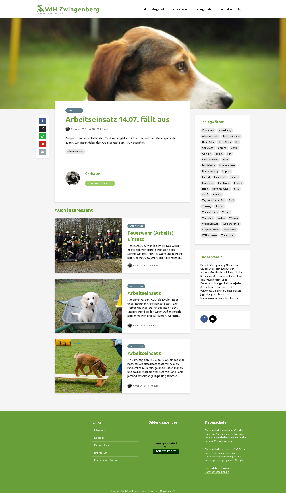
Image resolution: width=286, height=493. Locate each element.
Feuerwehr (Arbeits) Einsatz (150, 236)
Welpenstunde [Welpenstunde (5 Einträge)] (231, 223)
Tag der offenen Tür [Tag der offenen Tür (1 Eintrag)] (213, 200)
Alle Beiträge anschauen (100, 183)
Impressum (100, 446)
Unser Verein (178, 9)
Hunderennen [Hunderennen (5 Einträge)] (227, 165)
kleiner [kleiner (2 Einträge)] (234, 177)
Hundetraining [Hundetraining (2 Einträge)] (210, 171)
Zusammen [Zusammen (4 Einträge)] (227, 235)
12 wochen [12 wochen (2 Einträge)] (208, 130)
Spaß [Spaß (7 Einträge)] (205, 194)
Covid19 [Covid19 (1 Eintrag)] (206, 153)
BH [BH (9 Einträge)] (237, 142)
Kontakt (99, 431)
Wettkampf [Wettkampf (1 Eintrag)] (230, 229)
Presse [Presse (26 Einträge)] (238, 183)
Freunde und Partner (106, 454)
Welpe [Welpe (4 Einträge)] (221, 218)
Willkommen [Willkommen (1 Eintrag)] (209, 235)
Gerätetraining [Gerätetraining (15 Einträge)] (210, 159)
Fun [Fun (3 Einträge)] (229, 153)
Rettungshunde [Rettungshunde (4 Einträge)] (221, 188)
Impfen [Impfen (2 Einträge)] (226, 171)
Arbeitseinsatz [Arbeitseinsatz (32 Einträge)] (210, 136)
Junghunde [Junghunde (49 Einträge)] (220, 177)
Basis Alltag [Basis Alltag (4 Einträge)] (225, 142)
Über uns (99, 424)
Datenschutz (101, 439)
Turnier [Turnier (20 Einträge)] (219, 206)
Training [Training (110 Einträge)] (206, 206)
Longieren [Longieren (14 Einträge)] (208, 183)
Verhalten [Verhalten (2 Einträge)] (207, 218)
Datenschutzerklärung (217, 465)
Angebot (158, 9)
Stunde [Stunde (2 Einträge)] (217, 194)
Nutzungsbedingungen (217, 454)
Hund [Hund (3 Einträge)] (226, 159)
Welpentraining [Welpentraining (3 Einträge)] (210, 229)
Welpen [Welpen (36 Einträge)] (233, 218)
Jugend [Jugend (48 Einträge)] (206, 177)
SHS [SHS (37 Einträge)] (236, 188)
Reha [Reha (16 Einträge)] (205, 188)
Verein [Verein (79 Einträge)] (225, 212)
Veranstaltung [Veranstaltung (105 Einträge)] (210, 212)
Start (143, 9)
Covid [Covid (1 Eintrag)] (234, 148)
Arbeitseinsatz (74, 110)
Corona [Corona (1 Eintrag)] (222, 148)
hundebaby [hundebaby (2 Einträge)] (208, 165)
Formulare (226, 9)
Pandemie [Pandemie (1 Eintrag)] (224, 183)
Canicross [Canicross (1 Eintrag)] (207, 148)
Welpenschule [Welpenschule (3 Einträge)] (210, 223)
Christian (72, 128)
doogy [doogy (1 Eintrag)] (219, 153)
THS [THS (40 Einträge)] (231, 200)
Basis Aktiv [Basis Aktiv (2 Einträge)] (208, 142)
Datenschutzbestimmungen (221, 450)
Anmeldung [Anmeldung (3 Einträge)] (225, 130)
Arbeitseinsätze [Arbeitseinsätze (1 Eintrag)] (231, 136)
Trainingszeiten (203, 9)
